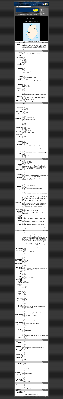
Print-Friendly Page (33, 14)
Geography (42, 9)
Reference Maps (23, 14)
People (41, 10)
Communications (43, 12)
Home (19, 14)
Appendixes (28, 14)
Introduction (42, 8)
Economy (17, 230)
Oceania (23, 58)
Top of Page (45, 42)
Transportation (42, 13)
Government (42, 11)
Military (41, 14)
